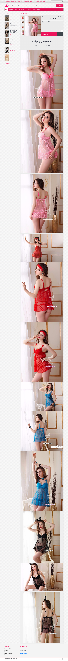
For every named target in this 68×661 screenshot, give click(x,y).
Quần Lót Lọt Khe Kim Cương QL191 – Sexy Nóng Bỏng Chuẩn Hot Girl (13, 39)
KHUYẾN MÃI (23, 1)
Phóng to (39, 34)
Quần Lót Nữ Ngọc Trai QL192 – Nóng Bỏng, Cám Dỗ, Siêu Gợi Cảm (13, 31)
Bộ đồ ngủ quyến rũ (28, 1)
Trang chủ (21, 13)
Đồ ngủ (16, 9)
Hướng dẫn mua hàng (8, 653)
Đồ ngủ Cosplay (7, 1)
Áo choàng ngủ (17, 1)
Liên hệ (44, 1)
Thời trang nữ (11, 9)
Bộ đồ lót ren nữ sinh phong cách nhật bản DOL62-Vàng (13, 55)
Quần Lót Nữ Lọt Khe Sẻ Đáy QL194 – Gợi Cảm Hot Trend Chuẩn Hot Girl (13, 16)
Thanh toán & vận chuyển (9, 654)
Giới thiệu (37, 1)
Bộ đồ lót (12, 1)
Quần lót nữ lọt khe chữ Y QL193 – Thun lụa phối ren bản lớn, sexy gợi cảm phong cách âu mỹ (13, 24)
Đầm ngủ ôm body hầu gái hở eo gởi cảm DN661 (13, 48)
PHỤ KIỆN (24, 9)
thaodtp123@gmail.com (23, 653)
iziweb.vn (9, 659)
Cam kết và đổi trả (8, 648)
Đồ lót (20, 9)
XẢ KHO (34, 1)
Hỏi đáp (41, 1)
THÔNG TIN (38, 9)
